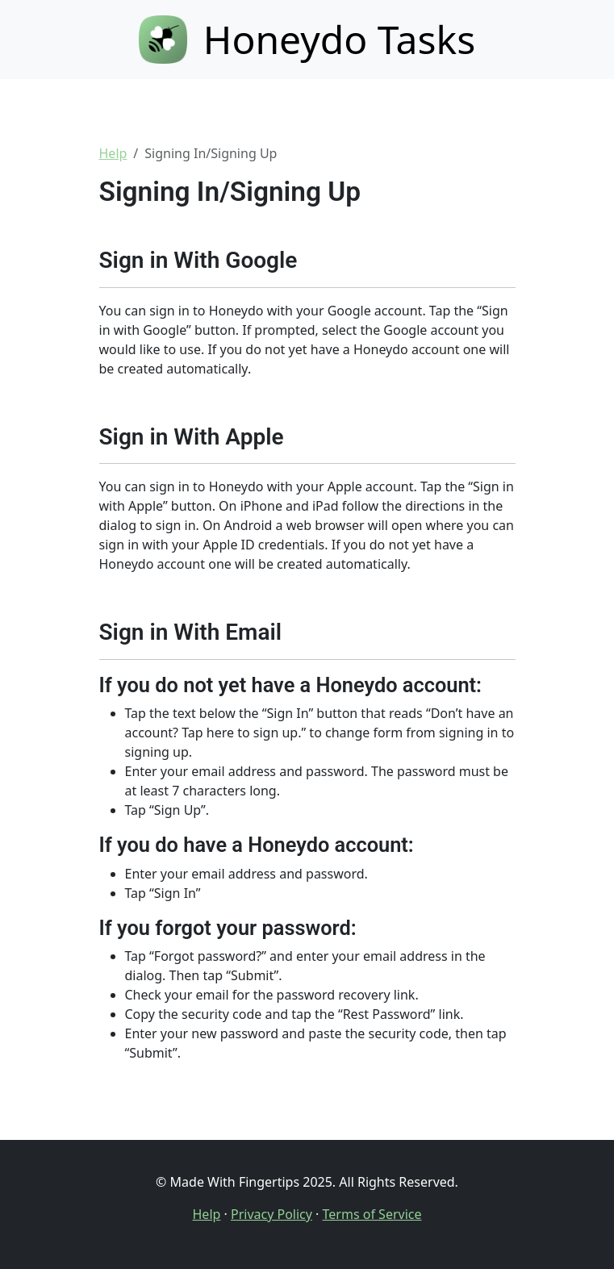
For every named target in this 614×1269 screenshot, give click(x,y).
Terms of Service (372, 1214)
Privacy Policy (271, 1214)
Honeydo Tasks (307, 39)
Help (113, 153)
